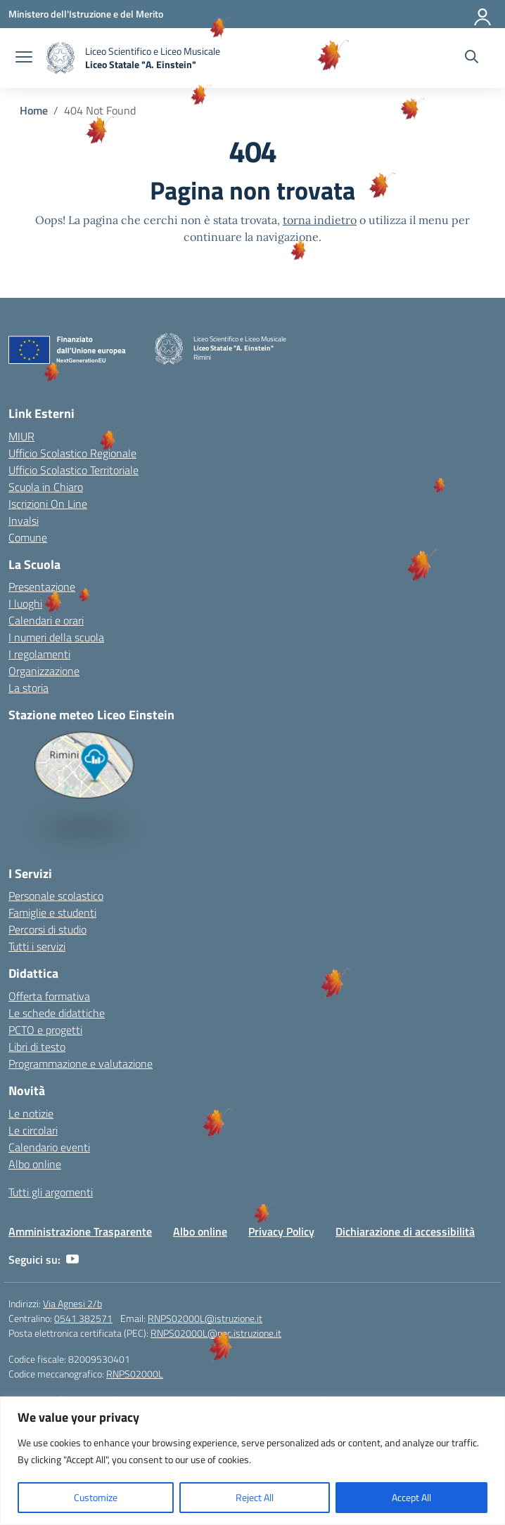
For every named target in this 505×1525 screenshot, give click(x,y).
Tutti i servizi (36, 946)
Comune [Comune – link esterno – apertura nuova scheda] (27, 537)
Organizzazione (43, 670)
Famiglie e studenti (52, 912)
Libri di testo (36, 1046)
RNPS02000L (134, 1373)
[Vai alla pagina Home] (34, 110)
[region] (252, 1460)
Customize (95, 1497)
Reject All (255, 1497)
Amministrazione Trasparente (80, 1231)
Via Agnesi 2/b (72, 1303)
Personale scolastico (55, 895)
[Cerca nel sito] (471, 58)
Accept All (411, 1497)
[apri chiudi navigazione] (23, 58)
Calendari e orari (46, 620)
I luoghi (25, 603)
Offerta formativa (49, 996)
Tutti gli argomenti (50, 1192)
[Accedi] (483, 14)
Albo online (34, 1164)
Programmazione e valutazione (80, 1063)
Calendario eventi (49, 1147)
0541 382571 (83, 1318)
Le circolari (33, 1130)
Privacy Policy (281, 1231)
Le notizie (30, 1113)
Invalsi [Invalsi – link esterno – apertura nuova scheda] (23, 520)
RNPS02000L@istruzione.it (205, 1318)
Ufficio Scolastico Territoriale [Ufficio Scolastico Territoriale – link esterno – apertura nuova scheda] (73, 470)
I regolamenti (39, 654)
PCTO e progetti (45, 1029)
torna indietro (320, 220)
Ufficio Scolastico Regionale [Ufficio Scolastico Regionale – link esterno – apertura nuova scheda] (72, 453)
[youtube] (72, 1259)
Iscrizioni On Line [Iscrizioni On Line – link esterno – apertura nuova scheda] (47, 503)
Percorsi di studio (47, 929)
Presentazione (41, 586)
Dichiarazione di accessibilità (405, 1231)
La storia (28, 687)
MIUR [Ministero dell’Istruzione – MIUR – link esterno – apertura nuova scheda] (21, 436)
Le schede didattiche (56, 1012)
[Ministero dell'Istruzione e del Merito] (85, 13)
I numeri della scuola (56, 637)
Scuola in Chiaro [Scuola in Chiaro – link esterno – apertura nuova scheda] (45, 486)
